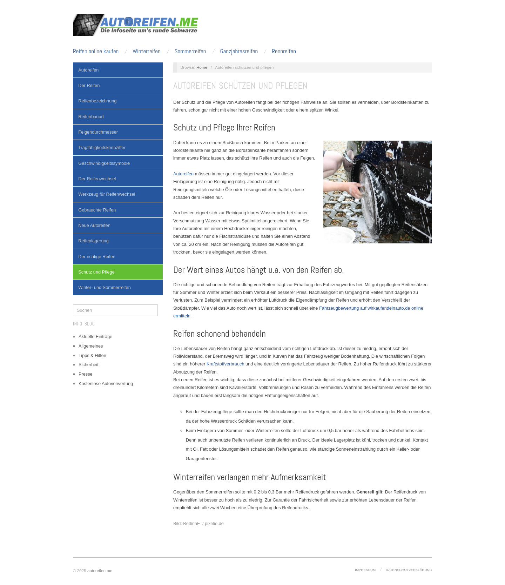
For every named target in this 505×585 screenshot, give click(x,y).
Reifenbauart (91, 116)
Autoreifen (88, 70)
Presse (86, 374)
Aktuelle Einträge (95, 336)
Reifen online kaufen (96, 51)
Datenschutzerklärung (409, 570)
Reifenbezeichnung (97, 100)
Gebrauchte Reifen (97, 210)
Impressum (365, 570)
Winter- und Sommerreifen (104, 287)
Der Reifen (89, 85)
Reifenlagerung (93, 240)
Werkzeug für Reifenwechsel (106, 194)
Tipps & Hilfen (92, 355)
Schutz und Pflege (96, 272)
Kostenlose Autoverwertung (106, 383)
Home (201, 67)
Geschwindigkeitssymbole (104, 163)
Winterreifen (146, 51)
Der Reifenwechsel (97, 178)
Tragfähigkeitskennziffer (102, 147)
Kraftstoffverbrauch (225, 364)
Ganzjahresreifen (239, 51)
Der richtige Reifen (96, 256)
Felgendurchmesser (98, 132)
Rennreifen (284, 51)
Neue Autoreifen (94, 225)
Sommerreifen (190, 51)
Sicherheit (89, 364)
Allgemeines (91, 346)
